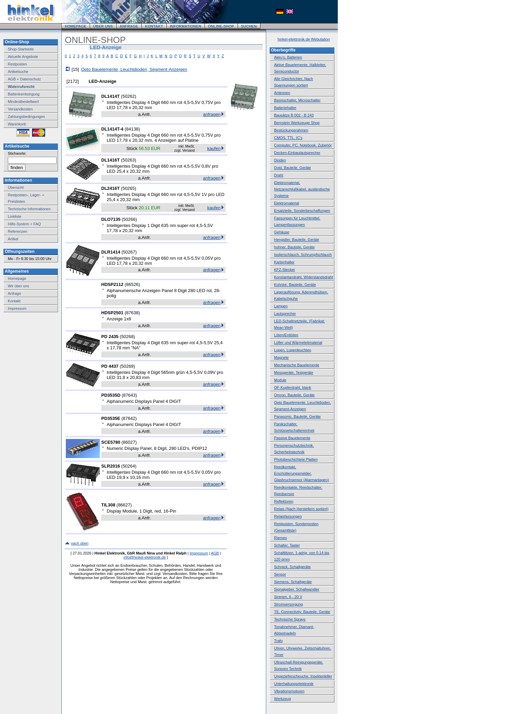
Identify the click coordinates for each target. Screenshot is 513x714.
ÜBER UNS (102, 26)
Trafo (278, 641)
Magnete (281, 357)
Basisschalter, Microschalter (297, 100)
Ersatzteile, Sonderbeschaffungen (302, 211)
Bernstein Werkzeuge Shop (297, 123)
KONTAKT (154, 26)
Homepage (17, 278)
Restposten (17, 64)
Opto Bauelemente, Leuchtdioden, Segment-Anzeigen (134, 69)
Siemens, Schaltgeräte (293, 582)
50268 (127, 336)
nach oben (79, 543)
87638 (132, 312)
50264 (129, 466)
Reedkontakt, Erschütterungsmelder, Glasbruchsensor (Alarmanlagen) (301, 473)
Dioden (280, 160)
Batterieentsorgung (24, 94)
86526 (132, 284)
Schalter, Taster (287, 545)
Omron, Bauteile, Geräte (294, 395)
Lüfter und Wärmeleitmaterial (298, 342)
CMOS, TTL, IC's (288, 138)
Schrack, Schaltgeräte (292, 567)
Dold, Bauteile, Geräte (292, 168)
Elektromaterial (286, 203)
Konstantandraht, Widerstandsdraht (303, 277)
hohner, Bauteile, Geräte (294, 247)
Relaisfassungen (288, 516)
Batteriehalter (285, 108)
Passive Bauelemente (292, 438)
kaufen (214, 148)
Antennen (282, 93)
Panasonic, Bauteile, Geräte (297, 416)
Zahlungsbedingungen (26, 117)
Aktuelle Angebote (23, 57)
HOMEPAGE (75, 26)
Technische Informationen (29, 209)
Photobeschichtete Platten (296, 459)
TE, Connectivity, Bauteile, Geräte (302, 612)
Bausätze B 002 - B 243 (294, 115)
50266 (129, 219)
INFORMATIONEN (185, 26)
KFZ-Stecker (284, 270)
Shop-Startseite (21, 49)
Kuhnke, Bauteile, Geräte (295, 285)
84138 (132, 129)
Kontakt (14, 301)
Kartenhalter (284, 262)
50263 (128, 160)
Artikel (13, 239)
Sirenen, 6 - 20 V (288, 597)
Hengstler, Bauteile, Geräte (296, 240)
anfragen (212, 114)
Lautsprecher (285, 314)
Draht (278, 175)
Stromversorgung (288, 604)
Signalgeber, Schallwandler (296, 589)
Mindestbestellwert (23, 102)
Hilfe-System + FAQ (24, 224)
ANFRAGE (129, 26)
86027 (129, 442)
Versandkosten (20, 109)
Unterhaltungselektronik (294, 684)
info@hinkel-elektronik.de (145, 557)
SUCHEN (249, 26)
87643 (129, 395)
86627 (124, 504)
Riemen (280, 538)
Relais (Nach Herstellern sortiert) (301, 509)
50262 (128, 96)
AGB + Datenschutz (24, 79)
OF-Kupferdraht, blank (292, 387)
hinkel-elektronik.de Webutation (303, 39)
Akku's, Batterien (288, 57)
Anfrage (14, 293)
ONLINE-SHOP (221, 26)
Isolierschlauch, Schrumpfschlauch (303, 255)
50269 (127, 366)
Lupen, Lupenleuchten (292, 350)
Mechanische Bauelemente (296, 365)
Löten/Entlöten (286, 335)
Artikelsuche (18, 72)
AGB (215, 553)
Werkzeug (282, 699)
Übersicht (16, 187)
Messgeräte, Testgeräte (293, 372)
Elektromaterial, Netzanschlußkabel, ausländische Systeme (302, 189)
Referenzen (17, 231)
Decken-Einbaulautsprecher (297, 153)
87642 (129, 418)
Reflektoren (283, 501)
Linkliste (14, 216)
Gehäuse (281, 232)
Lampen (281, 306)
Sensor (280, 574)
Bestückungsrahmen (291, 130)
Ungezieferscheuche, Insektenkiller (303, 676)
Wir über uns (18, 286)
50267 (129, 252)
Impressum (17, 308)
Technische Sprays (289, 619)
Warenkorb (17, 124)
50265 (128, 188)
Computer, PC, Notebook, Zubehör (303, 145)
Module (280, 380)
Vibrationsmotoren (289, 691)
